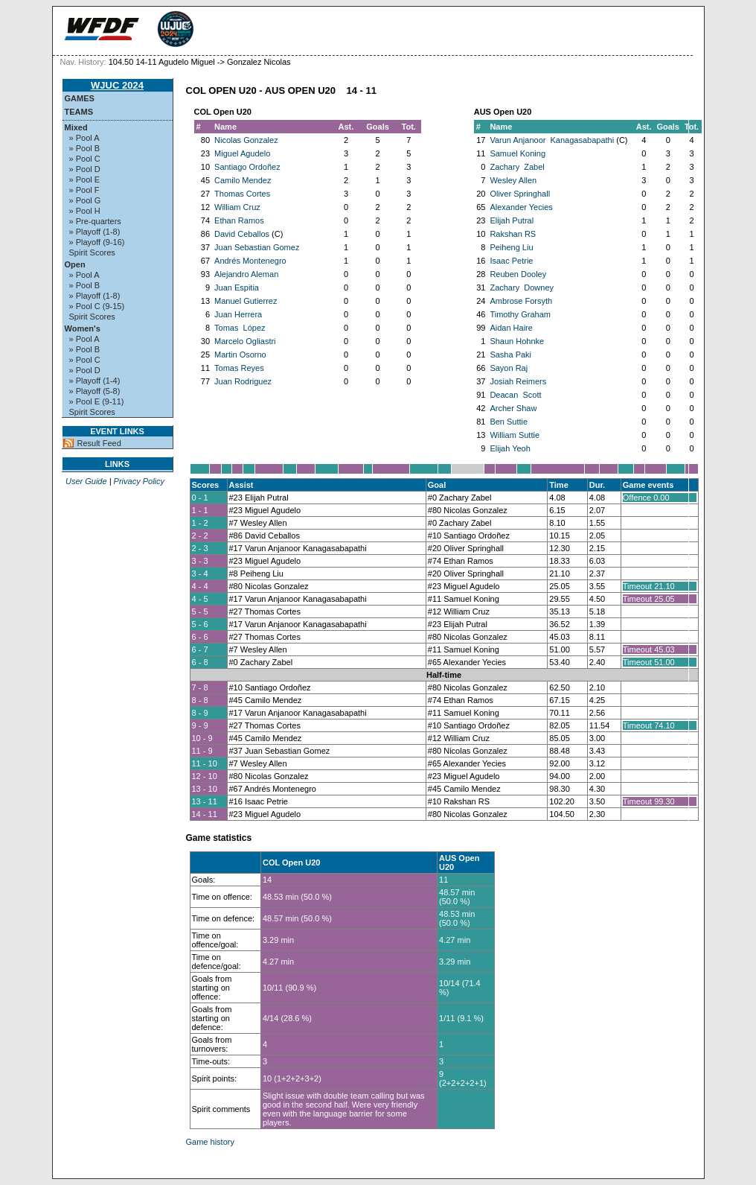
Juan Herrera (238, 314)
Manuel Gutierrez (245, 300)
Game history (210, 1141)
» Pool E (84, 179)
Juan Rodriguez (243, 381)
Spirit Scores (92, 252)
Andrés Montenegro (250, 260)
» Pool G (85, 200)
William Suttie (514, 435)
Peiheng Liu (511, 247)
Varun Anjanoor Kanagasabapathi (552, 140)
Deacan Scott (515, 394)
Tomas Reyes (239, 367)
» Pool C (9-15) (97, 306)
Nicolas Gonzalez (246, 140)
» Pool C (84, 158)
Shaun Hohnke (517, 341)
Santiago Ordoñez (247, 166)
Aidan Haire (511, 327)
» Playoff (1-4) (95, 380)
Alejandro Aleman (246, 274)
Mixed (76, 127)
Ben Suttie (509, 421)
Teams (79, 111)
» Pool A (84, 137)
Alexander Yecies (521, 207)
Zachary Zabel (517, 166)
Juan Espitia (236, 287)
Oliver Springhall (520, 193)
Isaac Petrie (511, 260)
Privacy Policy (139, 481)
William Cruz (237, 207)
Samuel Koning (517, 153)
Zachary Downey (522, 287)
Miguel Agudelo (242, 153)
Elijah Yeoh (510, 448)
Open (75, 264)
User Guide (86, 481)
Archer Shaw (513, 408)
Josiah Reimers (518, 381)
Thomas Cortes (242, 193)
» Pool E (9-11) (96, 401)
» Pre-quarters (95, 221)
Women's (82, 328)
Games (79, 98)
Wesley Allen (513, 180)
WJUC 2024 (117, 85)
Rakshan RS (513, 233)
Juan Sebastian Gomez (256, 247)
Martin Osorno (240, 354)
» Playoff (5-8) (95, 391)
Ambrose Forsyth (521, 300)
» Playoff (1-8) (95, 231)
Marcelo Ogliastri (245, 341)
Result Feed (99, 443)
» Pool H (84, 210)
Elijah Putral (512, 220)
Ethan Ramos (239, 220)
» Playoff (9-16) (97, 242)
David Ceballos (241, 233)
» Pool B (84, 148)
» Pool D (84, 169)
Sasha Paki (510, 354)
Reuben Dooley (518, 274)
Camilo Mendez (242, 180)
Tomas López (239, 327)
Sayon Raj (509, 367)
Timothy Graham (520, 314)
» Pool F (84, 189)
